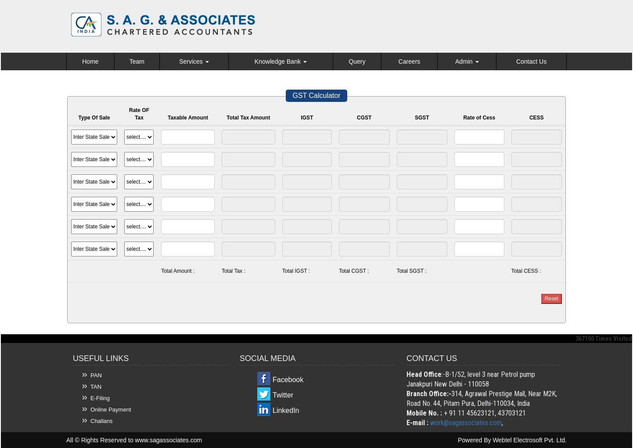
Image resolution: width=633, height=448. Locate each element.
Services (194, 61)
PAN (96, 375)
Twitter (283, 395)
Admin (467, 61)
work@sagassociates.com (466, 423)
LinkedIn (286, 410)
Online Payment (110, 409)
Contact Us (531, 61)
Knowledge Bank (281, 61)
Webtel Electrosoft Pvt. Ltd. (530, 440)
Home (90, 61)
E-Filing (100, 398)
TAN (95, 386)
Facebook (288, 379)
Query (357, 61)
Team (136, 61)
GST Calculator (316, 95)
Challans (101, 421)
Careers (410, 61)
